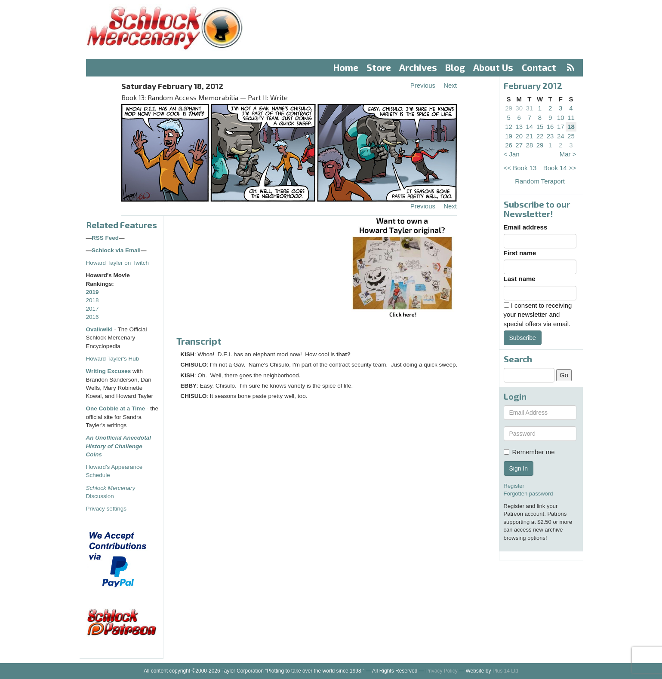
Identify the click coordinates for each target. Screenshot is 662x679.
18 (571, 126)
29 (508, 108)
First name (520, 253)
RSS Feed (105, 238)
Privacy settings (106, 508)
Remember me (529, 452)
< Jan (512, 154)
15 (540, 126)
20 (519, 136)
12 (508, 126)
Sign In (518, 468)
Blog (455, 67)
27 (519, 145)
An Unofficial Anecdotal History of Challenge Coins (118, 446)
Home (345, 67)
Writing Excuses (108, 371)
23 (550, 136)
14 (529, 126)
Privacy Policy (441, 671)
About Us (493, 67)
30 (519, 108)
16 (550, 126)
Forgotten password (528, 493)
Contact (539, 67)
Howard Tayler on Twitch (117, 263)
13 (519, 126)
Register (514, 486)
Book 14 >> (559, 167)
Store (378, 67)
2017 (92, 309)
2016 (92, 317)
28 (529, 145)
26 (508, 145)
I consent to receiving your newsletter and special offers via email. (538, 314)
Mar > (568, 154)
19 (508, 136)
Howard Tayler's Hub (112, 358)
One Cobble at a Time (115, 408)
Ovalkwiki (100, 329)
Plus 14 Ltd (505, 671)
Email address (526, 227)
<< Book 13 (520, 167)
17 (560, 126)
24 (560, 136)
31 (529, 108)
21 (529, 136)
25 (571, 136)
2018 (92, 300)
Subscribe (522, 337)
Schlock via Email (116, 250)
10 (560, 117)
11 (571, 117)
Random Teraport (540, 181)
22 (540, 136)
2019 (92, 292)
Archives (418, 67)
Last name (520, 278)
